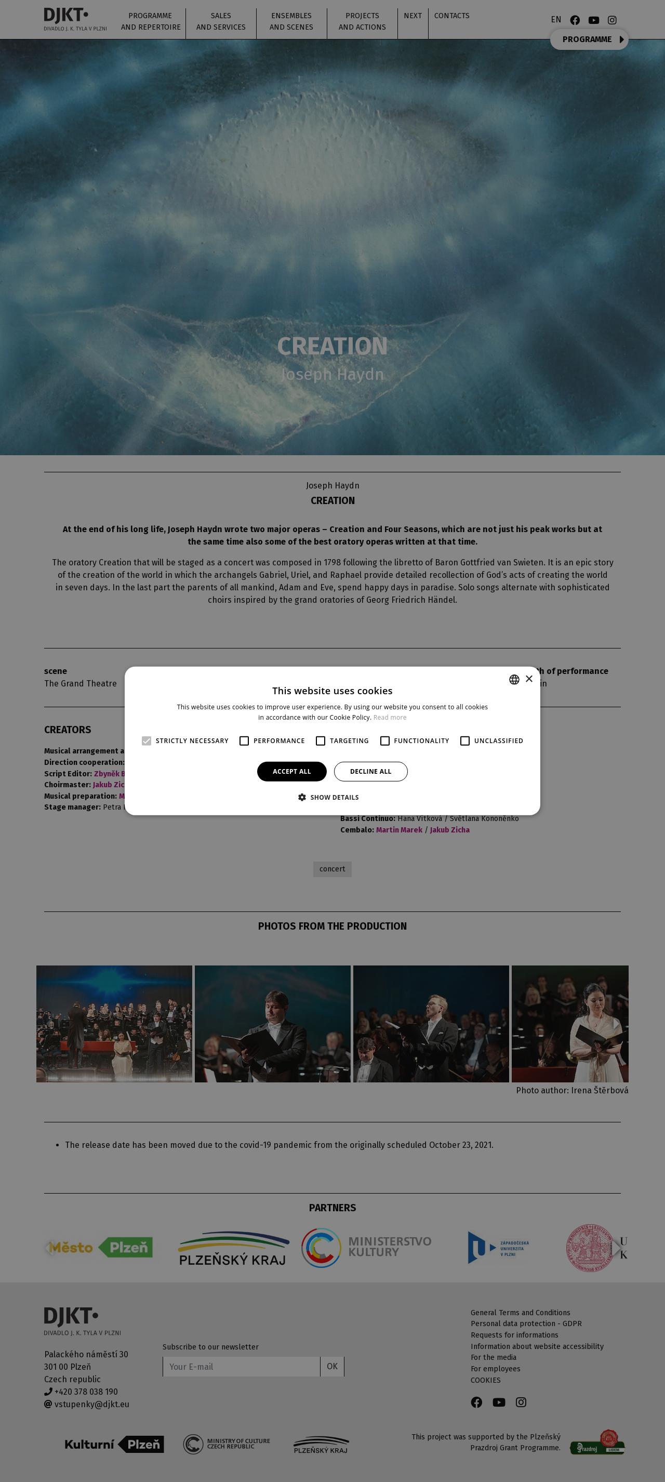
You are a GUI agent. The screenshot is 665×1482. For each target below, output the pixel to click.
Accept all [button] (292, 771)
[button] (332, 797)
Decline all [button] (371, 771)
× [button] (529, 679)
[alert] (332, 741)
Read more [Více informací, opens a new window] (390, 717)
